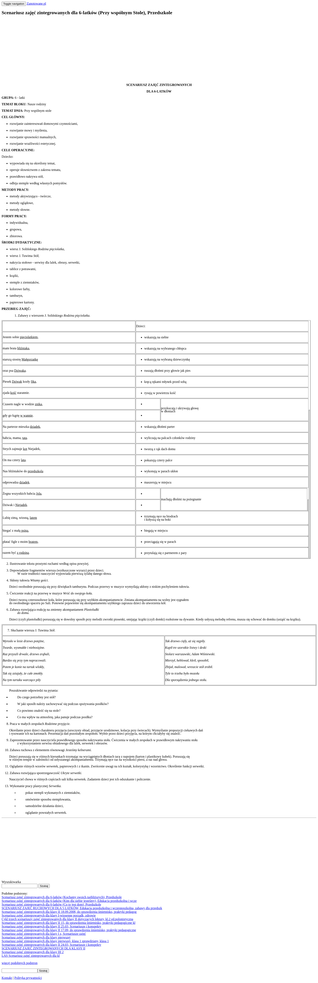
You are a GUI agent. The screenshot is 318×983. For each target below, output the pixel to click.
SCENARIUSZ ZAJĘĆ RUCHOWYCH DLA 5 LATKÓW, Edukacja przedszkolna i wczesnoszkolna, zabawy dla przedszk (82, 908)
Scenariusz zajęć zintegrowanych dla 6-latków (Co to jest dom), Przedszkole (51, 904)
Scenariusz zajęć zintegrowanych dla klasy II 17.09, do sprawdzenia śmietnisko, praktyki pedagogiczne (69, 930)
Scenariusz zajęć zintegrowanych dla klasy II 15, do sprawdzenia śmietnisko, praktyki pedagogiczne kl (68, 922)
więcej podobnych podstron (20, 963)
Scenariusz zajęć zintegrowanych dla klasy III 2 (33, 952)
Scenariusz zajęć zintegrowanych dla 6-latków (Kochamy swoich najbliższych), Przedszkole (62, 897)
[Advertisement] (123, 48)
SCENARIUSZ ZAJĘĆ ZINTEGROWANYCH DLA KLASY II (43, 948)
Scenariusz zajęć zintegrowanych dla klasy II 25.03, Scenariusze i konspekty (51, 926)
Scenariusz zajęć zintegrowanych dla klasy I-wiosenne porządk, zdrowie (49, 915)
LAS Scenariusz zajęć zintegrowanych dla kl (31, 955)
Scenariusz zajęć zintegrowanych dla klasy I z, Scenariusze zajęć (44, 933)
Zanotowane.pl (36, 3)
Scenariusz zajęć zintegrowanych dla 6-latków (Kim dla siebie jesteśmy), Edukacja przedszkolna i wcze (69, 901)
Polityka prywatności (28, 978)
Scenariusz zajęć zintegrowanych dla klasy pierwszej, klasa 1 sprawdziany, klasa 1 (55, 941)
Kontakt (7, 978)
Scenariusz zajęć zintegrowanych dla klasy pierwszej (36, 937)
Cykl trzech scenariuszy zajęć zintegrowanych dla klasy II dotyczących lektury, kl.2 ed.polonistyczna (67, 919)
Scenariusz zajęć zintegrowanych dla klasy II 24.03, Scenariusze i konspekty (51, 944)
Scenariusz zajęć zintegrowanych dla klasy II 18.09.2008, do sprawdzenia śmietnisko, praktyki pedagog (69, 911)
